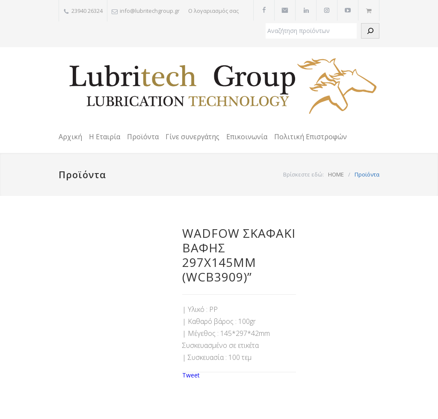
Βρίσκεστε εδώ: (303, 174)
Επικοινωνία (246, 136)
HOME (336, 174)
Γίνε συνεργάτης (192, 136)
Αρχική (70, 136)
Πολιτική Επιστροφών (310, 136)
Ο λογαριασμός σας (213, 11)
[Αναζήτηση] (370, 31)
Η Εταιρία (104, 136)
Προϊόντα (143, 136)
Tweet (191, 375)
